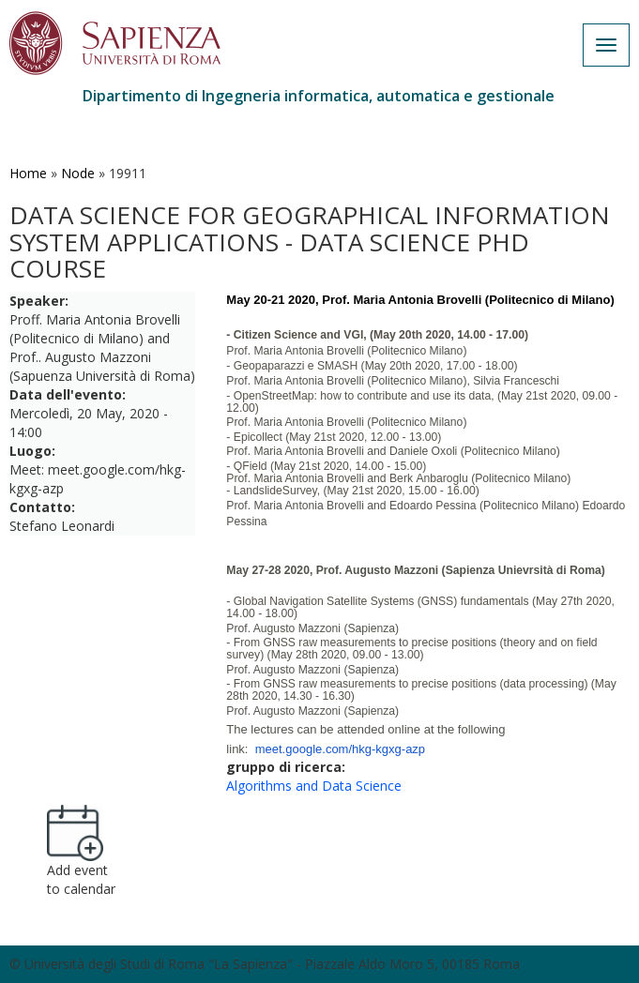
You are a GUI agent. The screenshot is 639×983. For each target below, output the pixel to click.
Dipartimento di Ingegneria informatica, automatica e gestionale (319, 95)
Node (78, 173)
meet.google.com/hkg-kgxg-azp (340, 749)
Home (28, 173)
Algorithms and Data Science (314, 785)
